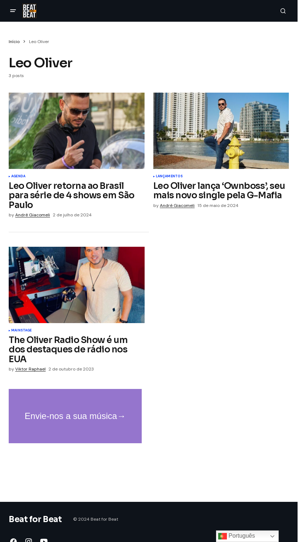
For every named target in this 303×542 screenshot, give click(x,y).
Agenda (18, 176)
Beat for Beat (35, 519)
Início (14, 42)
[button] (13, 11)
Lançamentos (169, 176)
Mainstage (21, 331)
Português (236, 536)
